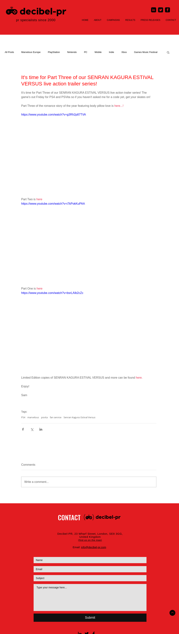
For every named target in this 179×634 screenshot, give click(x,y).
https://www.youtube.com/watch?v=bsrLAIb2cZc (52, 292)
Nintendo (72, 52)
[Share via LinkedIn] (41, 429)
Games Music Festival (145, 52)
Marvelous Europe (31, 52)
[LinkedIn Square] (153, 9)
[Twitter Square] (160, 9)
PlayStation (54, 52)
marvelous (33, 417)
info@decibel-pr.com (93, 547)
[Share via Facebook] (23, 429)
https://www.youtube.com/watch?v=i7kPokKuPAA (53, 203)
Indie (111, 52)
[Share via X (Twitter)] (32, 429)
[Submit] (90, 618)
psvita (44, 417)
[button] (168, 52)
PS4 (23, 417)
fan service (55, 417)
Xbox (124, 52)
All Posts (9, 52)
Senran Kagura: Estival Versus (79, 417)
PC (85, 52)
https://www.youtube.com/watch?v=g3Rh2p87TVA (53, 114)
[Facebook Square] (167, 9)
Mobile (98, 52)
